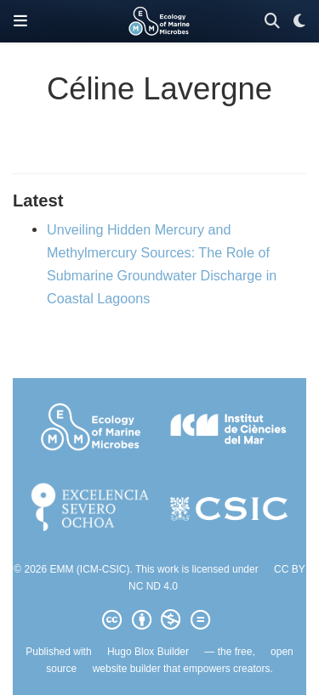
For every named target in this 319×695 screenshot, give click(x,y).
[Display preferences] (299, 21)
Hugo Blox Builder (148, 652)
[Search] (272, 21)
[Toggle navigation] (20, 21)
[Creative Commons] (159, 620)
